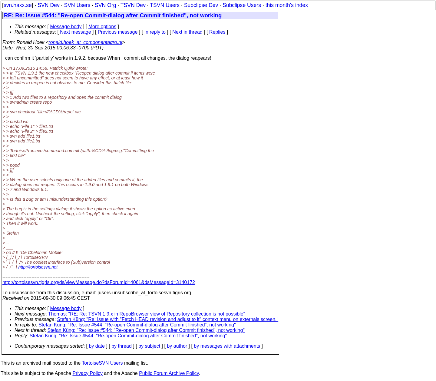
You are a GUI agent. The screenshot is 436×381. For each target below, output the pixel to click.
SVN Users (77, 5)
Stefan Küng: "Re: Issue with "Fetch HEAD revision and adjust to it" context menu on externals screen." (168, 319)
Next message (75, 32)
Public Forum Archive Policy (169, 373)
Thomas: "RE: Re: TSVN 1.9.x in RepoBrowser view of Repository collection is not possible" (146, 313)
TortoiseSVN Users (102, 363)
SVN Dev (48, 5)
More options (102, 26)
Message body (65, 26)
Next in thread (187, 32)
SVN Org (105, 5)
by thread (121, 346)
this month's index (287, 5)
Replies (217, 32)
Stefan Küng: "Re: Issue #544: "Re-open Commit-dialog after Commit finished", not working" (137, 324)
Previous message (118, 32)
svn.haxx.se (18, 5)
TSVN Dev (133, 5)
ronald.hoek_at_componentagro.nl (85, 42)
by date (96, 346)
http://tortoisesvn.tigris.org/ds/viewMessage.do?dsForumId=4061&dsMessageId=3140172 (98, 282)
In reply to (155, 32)
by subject (149, 346)
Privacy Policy (87, 373)
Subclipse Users (242, 5)
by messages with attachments (227, 346)
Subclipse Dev (201, 5)
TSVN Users (165, 5)
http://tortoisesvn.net (38, 267)
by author (177, 346)
